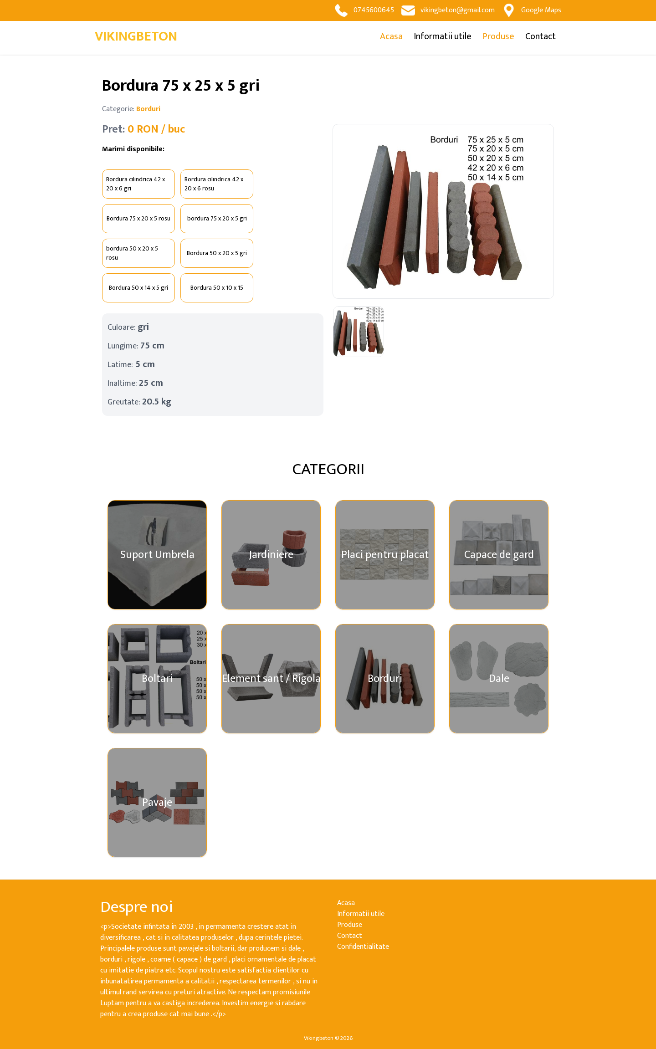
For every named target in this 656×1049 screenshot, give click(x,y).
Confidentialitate (363, 947)
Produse (498, 36)
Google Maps (531, 10)
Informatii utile (443, 36)
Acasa (391, 36)
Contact (540, 36)
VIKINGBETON (136, 36)
